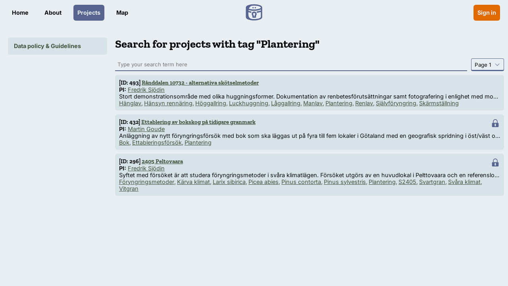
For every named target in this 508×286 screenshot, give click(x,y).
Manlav (313, 103)
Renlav (364, 103)
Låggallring (285, 103)
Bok (124, 142)
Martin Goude (146, 129)
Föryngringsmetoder (146, 181)
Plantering (338, 103)
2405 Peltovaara (162, 161)
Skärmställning (439, 103)
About (53, 12)
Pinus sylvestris (345, 181)
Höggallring (210, 103)
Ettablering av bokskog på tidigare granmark (198, 122)
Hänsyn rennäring (168, 103)
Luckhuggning (248, 103)
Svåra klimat (464, 181)
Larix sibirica (229, 181)
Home (20, 12)
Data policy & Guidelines (47, 46)
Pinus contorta (301, 181)
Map (122, 12)
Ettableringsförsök (157, 142)
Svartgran (432, 181)
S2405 (407, 181)
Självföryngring (396, 103)
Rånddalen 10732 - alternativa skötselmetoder (200, 82)
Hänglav (130, 103)
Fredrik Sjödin (146, 89)
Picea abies (263, 181)
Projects (88, 12)
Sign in (486, 12)
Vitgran (129, 188)
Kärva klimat (193, 181)
